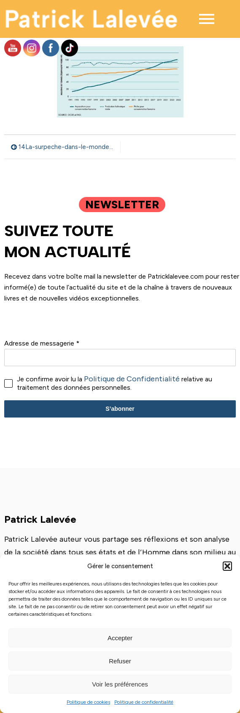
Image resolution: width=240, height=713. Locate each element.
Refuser (120, 661)
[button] (227, 566)
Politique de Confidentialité (132, 378)
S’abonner (119, 408)
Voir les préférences (120, 684)
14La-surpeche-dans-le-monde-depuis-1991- (67, 147)
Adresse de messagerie (41, 343)
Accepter (120, 637)
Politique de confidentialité (143, 702)
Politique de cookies (88, 702)
